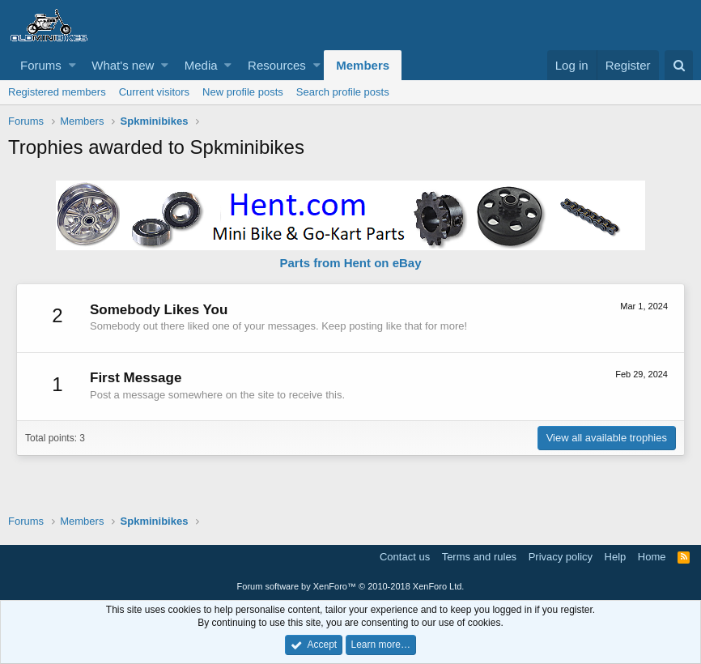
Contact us (405, 557)
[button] (72, 65)
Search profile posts (342, 92)
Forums (41, 65)
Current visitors (154, 92)
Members (362, 65)
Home (652, 557)
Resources (277, 65)
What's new (122, 65)
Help (616, 557)
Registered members (57, 92)
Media (201, 65)
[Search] (679, 65)
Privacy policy (561, 557)
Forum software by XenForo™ (351, 586)
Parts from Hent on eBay (350, 263)
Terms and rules (479, 557)
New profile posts (242, 92)
